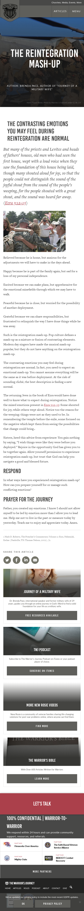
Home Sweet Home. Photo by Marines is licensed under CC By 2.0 (54, 102)
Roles (26, 888)
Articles (60, 11)
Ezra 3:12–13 (15, 203)
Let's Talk (42, 804)
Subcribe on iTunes (42, 670)
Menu (76, 11)
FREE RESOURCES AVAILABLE (42, 615)
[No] (79, 902)
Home (8, 888)
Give (65, 888)
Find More (42, 726)
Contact (56, 888)
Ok (23, 903)
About (46, 888)
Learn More (42, 778)
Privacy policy (52, 903)
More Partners (42, 871)
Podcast (36, 888)
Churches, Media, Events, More (66, 2)
